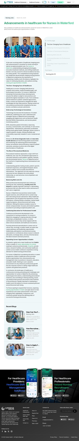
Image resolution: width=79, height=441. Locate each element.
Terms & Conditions (64, 437)
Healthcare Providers (35, 2)
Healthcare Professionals (21, 2)
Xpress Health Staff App (26, 415)
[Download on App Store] (12, 395)
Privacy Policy (53, 437)
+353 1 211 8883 (47, 425)
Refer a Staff (35, 423)
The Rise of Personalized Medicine (57, 51)
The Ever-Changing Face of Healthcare (59, 44)
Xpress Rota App (26, 419)
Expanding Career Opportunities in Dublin (57, 64)
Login (53, 2)
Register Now (35, 413)
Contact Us (25, 423)
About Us (34, 410)
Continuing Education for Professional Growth (58, 59)
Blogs (33, 415)
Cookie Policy (74, 437)
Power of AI (34, 418)
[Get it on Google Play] (20, 395)
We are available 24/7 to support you (47, 6)
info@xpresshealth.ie (48, 419)
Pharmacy (34, 421)
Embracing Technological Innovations (58, 48)
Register (60, 2)
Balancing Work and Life (54, 55)
